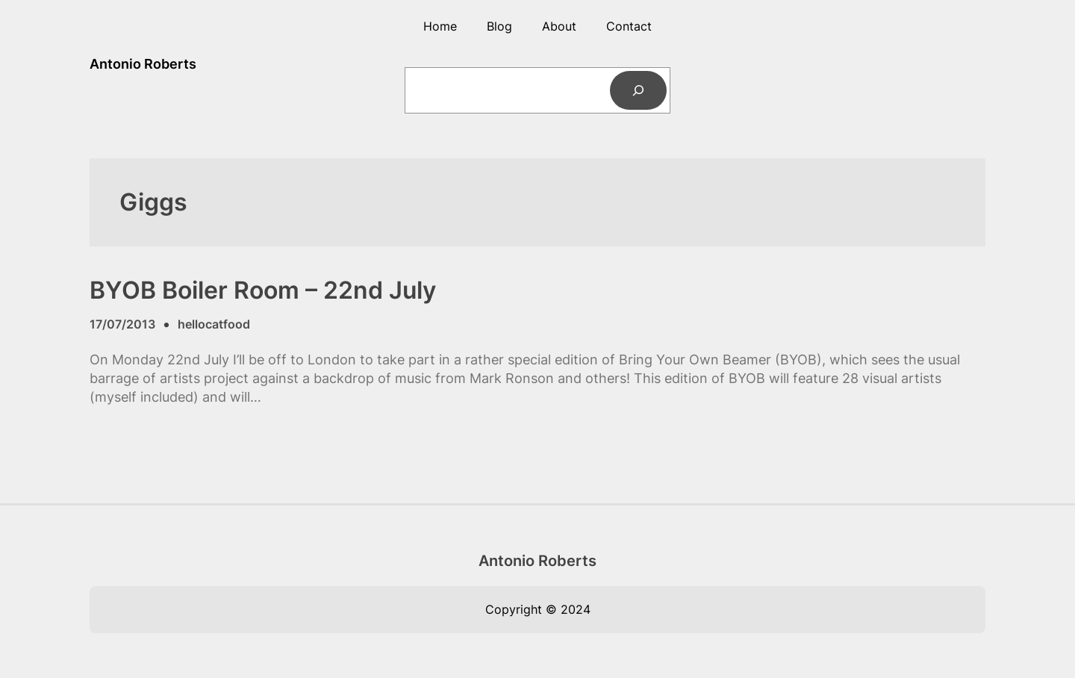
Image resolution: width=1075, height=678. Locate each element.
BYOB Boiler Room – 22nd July (263, 290)
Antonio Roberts (143, 64)
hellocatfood (214, 324)
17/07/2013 (122, 324)
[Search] (638, 90)
